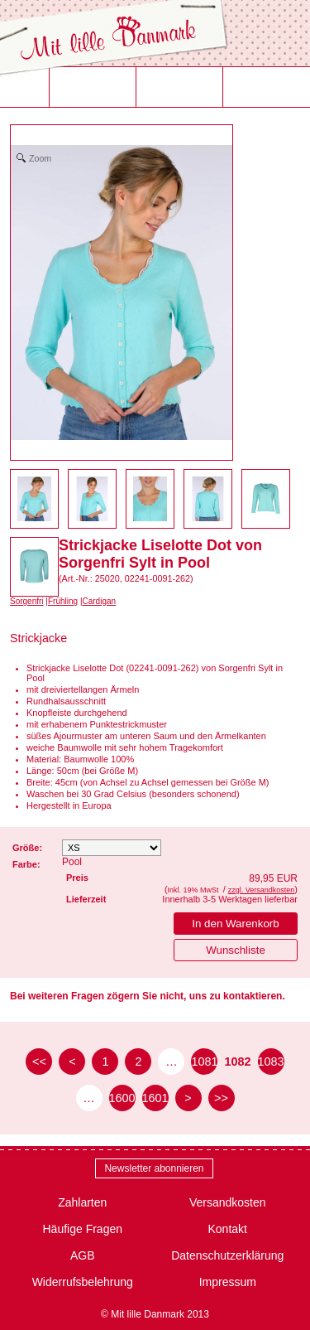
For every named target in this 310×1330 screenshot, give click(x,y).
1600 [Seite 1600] (122, 1098)
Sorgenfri (27, 601)
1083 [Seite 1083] (271, 1061)
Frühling (63, 601)
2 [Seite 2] (138, 1061)
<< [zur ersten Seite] (39, 1061)
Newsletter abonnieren (153, 1168)
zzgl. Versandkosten (261, 890)
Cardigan (100, 601)
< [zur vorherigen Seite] (72, 1061)
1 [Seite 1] (105, 1061)
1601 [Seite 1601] (155, 1098)
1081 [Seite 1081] (204, 1061)
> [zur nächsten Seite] (187, 1098)
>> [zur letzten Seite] (221, 1098)
